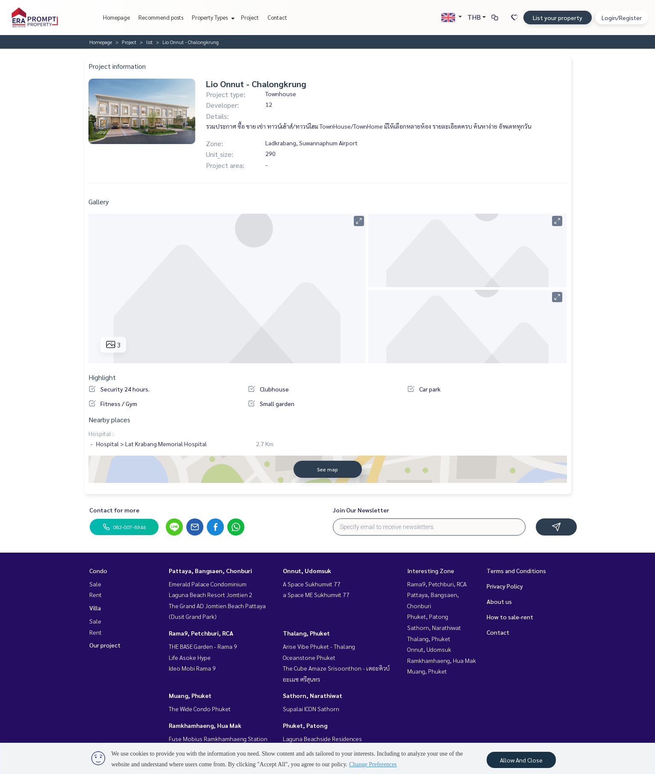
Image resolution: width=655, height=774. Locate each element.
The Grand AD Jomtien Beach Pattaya (217, 605)
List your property (557, 17)
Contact (277, 17)
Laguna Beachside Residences (322, 738)
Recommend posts (160, 17)
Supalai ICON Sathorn (311, 708)
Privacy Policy (505, 586)
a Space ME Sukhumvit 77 (316, 594)
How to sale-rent (510, 617)
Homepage (116, 17)
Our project (104, 645)
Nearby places (109, 419)
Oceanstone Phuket (309, 657)
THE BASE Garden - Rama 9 (203, 646)
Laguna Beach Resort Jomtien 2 (211, 594)
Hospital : (101, 433)
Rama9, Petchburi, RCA (201, 633)
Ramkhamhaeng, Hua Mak (205, 725)
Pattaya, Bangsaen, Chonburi (210, 570)
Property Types (212, 17)
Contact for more (114, 510)
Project (250, 17)
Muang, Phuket (190, 695)
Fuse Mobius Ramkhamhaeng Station (218, 738)
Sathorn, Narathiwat (312, 695)
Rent (95, 594)
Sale (95, 584)
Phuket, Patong (305, 725)
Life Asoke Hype (190, 657)
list (149, 41)
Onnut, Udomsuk (307, 570)
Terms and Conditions (516, 570)
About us (499, 601)
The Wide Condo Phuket (200, 708)
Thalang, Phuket (306, 633)
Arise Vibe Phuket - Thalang (319, 646)
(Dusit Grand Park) (193, 616)
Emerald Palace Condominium (208, 584)
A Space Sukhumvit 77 (312, 584)
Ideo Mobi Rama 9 (192, 668)
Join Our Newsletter (361, 510)
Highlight (102, 377)
